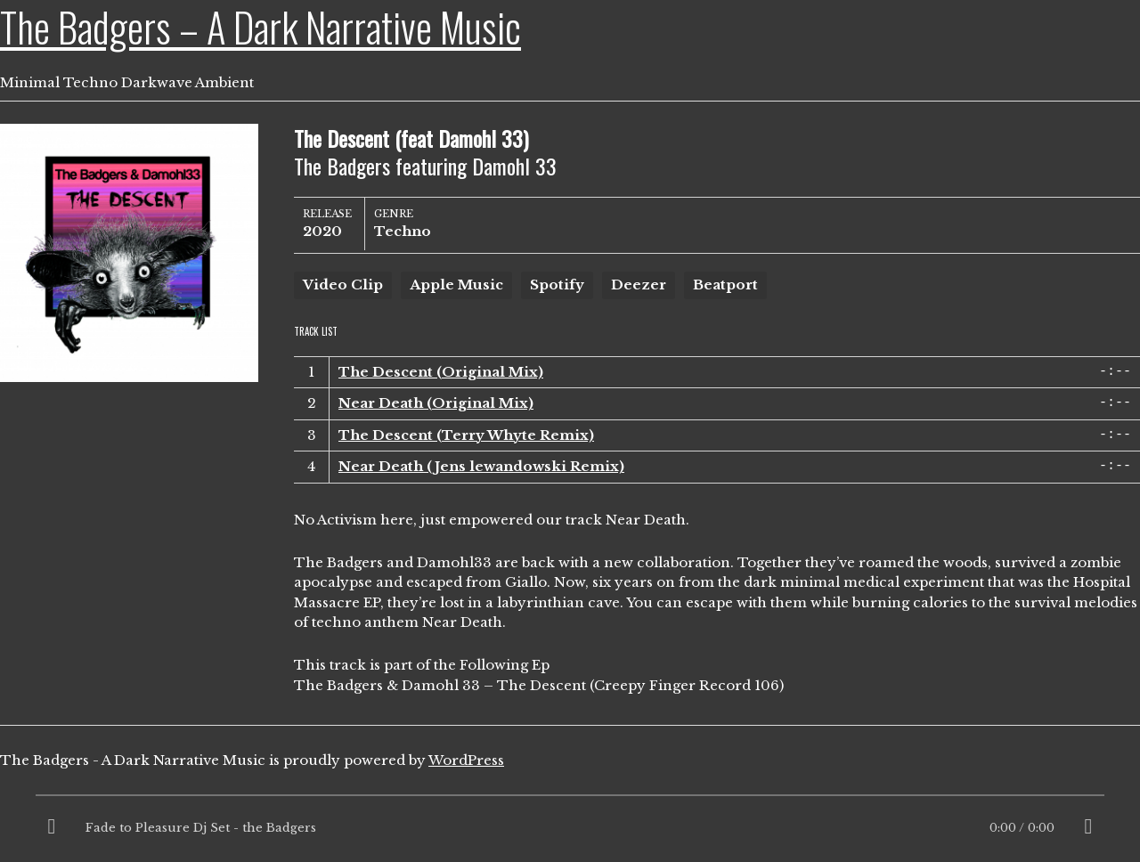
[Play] (52, 828)
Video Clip (343, 284)
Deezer (638, 284)
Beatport (725, 284)
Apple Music (456, 284)
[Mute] (1088, 828)
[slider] (570, 799)
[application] (570, 828)
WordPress (466, 760)
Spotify (557, 284)
